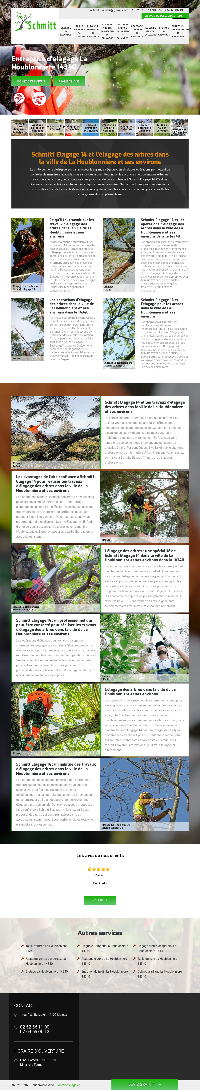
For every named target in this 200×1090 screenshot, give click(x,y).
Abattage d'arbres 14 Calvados (137, 31)
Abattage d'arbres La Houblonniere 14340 (105, 961)
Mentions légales (69, 1085)
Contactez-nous (31, 81)
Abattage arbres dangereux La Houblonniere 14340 (46, 961)
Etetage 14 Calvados (164, 31)
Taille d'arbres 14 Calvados (79, 31)
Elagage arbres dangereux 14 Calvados (107, 31)
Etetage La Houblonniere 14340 (47, 971)
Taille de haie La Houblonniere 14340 (158, 961)
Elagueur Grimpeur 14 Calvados (93, 31)
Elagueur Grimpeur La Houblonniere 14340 (105, 948)
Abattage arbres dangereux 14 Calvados (122, 31)
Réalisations (69, 81)
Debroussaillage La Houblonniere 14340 (160, 974)
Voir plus (100, 900)
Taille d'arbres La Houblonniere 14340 (46, 948)
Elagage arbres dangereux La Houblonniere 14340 (157, 948)
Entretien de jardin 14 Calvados (178, 31)
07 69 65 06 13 (171, 10)
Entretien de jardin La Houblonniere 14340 (105, 974)
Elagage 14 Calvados (66, 31)
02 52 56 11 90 (144, 10)
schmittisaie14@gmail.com (109, 10)
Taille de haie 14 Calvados (150, 31)
